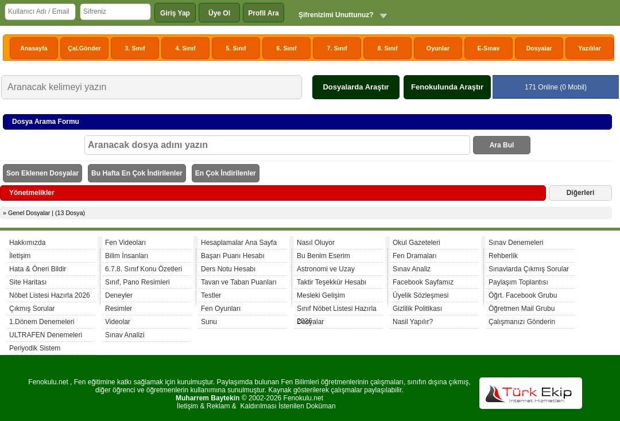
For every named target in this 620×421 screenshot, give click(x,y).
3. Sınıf (135, 48)
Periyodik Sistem (34, 348)
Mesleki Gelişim (321, 295)
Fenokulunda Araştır (447, 87)
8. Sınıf (388, 48)
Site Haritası (27, 282)
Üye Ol (219, 13)
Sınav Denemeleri (516, 243)
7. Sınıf (337, 48)
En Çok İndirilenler (225, 173)
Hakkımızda (27, 243)
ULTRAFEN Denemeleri (45, 335)
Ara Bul (502, 145)
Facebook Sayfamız (423, 282)
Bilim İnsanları (126, 256)
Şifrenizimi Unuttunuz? (336, 15)
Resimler (118, 309)
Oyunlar (438, 48)
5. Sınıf (236, 48)
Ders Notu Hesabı (228, 269)
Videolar (117, 322)
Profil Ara (263, 13)
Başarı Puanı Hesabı (233, 256)
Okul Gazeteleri (416, 243)
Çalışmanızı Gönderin (522, 322)
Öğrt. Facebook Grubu (523, 295)
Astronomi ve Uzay (326, 269)
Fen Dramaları (415, 256)
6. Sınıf (287, 48)
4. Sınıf (186, 48)
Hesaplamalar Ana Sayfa (239, 243)
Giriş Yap (175, 13)
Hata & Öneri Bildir (37, 269)
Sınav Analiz (412, 269)
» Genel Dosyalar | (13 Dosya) (44, 212)
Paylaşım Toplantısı (518, 282)
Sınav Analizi (125, 335)
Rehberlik (503, 256)
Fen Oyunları (221, 309)
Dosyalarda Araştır (356, 87)
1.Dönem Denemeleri (41, 322)
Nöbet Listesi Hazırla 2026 (49, 295)
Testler (211, 295)
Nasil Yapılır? (413, 322)
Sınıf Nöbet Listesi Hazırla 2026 (337, 310)
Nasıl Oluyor (316, 243)
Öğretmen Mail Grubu (522, 309)
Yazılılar (589, 48)
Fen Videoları (125, 243)
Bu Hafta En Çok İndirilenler (137, 173)
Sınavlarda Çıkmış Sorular (529, 269)
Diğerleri (581, 193)
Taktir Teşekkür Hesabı (331, 282)
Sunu (209, 322)
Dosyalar (539, 48)
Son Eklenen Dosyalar (42, 173)
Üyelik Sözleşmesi (420, 295)
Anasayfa (33, 48)
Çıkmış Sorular (32, 309)
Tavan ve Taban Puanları (239, 282)
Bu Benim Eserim (323, 256)
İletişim (19, 256)
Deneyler (119, 295)
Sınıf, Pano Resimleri (137, 282)
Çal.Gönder (84, 48)
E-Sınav (488, 48)
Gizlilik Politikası (417, 309)
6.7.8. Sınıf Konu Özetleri (143, 269)
